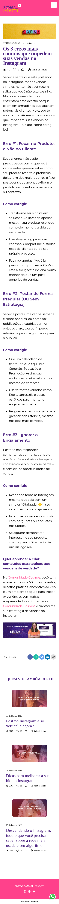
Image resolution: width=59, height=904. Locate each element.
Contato (39, 886)
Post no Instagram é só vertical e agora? (25, 723)
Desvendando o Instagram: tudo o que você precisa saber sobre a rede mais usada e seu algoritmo (28, 838)
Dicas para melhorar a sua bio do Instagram (28, 778)
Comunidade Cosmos (24, 577)
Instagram (31, 43)
